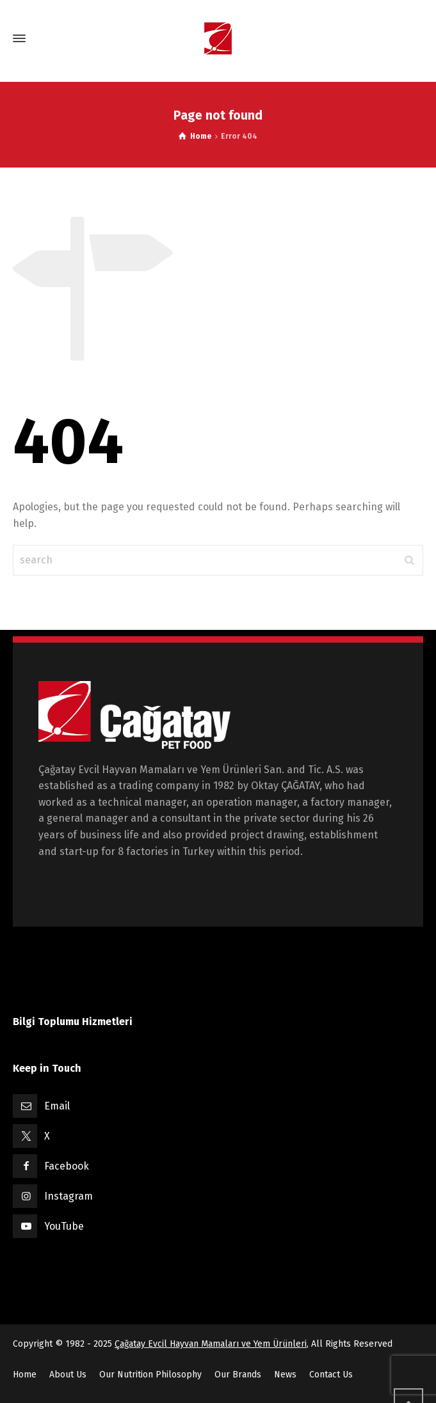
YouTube (64, 1226)
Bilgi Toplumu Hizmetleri (73, 1021)
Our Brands (237, 1374)
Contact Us (331, 1374)
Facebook (66, 1166)
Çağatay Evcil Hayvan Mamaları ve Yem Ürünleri (211, 1343)
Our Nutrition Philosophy (150, 1374)
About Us (67, 1374)
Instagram (68, 1196)
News (285, 1374)
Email (57, 1106)
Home (24, 1374)
